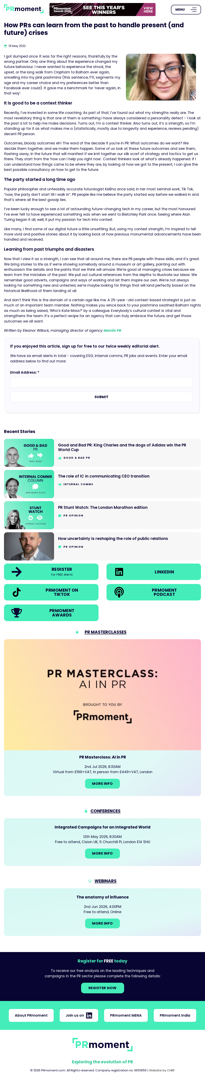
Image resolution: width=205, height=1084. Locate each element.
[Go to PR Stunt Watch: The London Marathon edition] (102, 515)
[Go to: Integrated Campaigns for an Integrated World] (102, 842)
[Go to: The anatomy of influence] (102, 912)
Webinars (105, 881)
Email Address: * (24, 372)
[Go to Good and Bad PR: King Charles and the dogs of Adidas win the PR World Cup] (102, 453)
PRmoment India (175, 1015)
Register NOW (102, 988)
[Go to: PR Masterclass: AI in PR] (102, 717)
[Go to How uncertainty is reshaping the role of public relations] (102, 546)
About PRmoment (31, 1015)
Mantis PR (112, 330)
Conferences (105, 811)
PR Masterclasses (106, 632)
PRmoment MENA (126, 1015)
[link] (102, 9)
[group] (102, 9)
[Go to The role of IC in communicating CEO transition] (102, 484)
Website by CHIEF (162, 1070)
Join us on (79, 1015)
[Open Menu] (186, 9)
